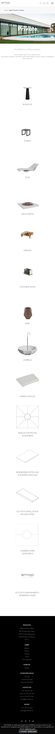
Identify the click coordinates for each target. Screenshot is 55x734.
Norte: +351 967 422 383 (26, 693)
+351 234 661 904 (26, 708)
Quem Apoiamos (26, 659)
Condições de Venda (26, 679)
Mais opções (32, 731)
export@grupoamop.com (26, 710)
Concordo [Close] (22, 731)
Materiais (26, 654)
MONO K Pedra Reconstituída (27, 634)
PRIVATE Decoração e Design (27, 631)
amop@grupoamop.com (27, 699)
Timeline (27, 651)
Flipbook (27, 668)
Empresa (27, 648)
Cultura (27, 657)
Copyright (26, 677)
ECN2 (27, 640)
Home (6, 10)
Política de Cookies (30, 729)
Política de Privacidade (27, 682)
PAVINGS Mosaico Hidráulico (27, 637)
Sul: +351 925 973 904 (27, 696)
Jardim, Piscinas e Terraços (16, 10)
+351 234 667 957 (26, 691)
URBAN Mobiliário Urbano (27, 628)
